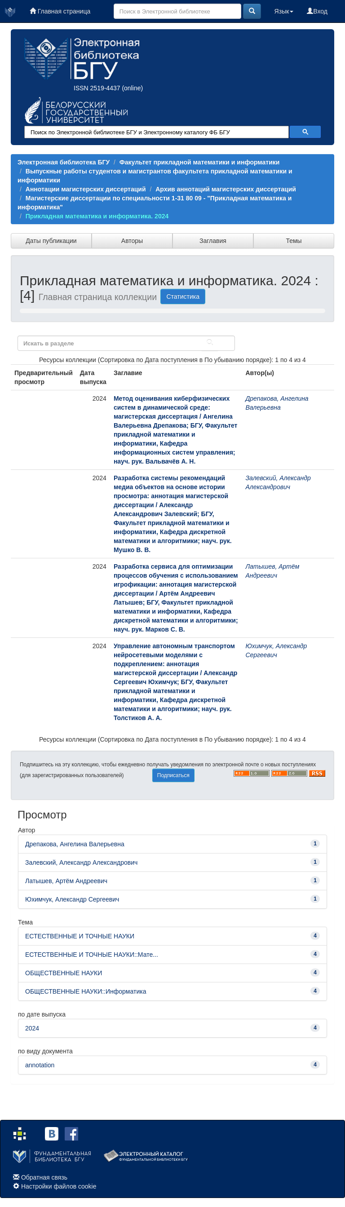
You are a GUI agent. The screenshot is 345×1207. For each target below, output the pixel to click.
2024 (32, 1028)
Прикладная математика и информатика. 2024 (97, 216)
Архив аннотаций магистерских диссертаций (225, 189)
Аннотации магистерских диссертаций (86, 189)
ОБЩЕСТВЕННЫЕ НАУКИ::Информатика (85, 991)
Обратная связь (44, 1177)
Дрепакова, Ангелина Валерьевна (74, 844)
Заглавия (212, 240)
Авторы (132, 240)
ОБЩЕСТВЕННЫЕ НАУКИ (63, 973)
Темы (293, 240)
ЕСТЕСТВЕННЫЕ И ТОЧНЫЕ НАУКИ (79, 936)
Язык (284, 11)
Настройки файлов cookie (59, 1186)
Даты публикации (51, 240)
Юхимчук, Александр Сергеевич (72, 899)
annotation (39, 1065)
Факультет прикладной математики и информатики (199, 162)
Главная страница (60, 11)
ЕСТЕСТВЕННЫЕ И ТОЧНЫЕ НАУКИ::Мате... (91, 954)
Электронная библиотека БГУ (64, 162)
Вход (317, 11)
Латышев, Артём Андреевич (66, 880)
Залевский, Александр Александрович (81, 862)
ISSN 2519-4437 (97, 88)
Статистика (182, 296)
